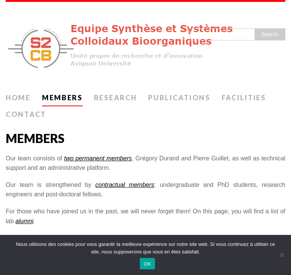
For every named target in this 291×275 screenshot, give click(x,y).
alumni (24, 221)
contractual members (124, 185)
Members (62, 97)
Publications (179, 97)
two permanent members (98, 158)
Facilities (244, 97)
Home (18, 97)
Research (115, 97)
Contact (26, 114)
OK (147, 264)
